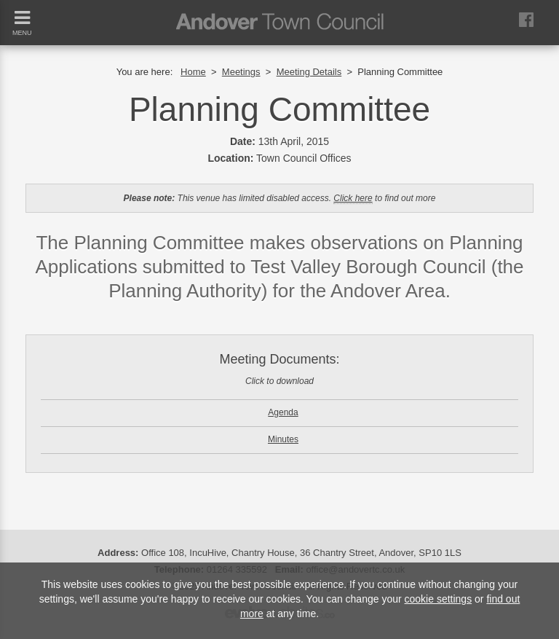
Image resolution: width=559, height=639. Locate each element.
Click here (352, 198)
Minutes (283, 439)
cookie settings (438, 599)
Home (193, 71)
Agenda (283, 412)
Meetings (241, 71)
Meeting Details (309, 71)
